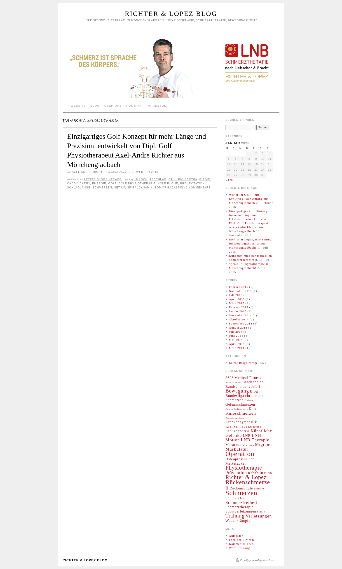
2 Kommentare (198, 187)
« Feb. (229, 179)
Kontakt (134, 105)
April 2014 (237, 344)
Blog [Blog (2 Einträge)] (254, 391)
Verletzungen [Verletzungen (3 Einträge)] (259, 516)
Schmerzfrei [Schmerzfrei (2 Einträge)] (235, 498)
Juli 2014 (236, 331)
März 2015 (236, 303)
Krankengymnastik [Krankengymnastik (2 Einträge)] (241, 422)
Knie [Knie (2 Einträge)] (253, 409)
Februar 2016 (238, 287)
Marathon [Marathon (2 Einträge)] (233, 445)
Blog (95, 105)
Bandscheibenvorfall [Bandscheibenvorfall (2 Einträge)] (242, 386)
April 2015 (237, 299)
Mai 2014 (236, 339)
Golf (112, 183)
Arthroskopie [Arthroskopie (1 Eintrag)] (233, 382)
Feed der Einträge (242, 539)
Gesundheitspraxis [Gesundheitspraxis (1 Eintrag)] (236, 409)
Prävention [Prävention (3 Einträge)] (236, 472)
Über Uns (113, 105)
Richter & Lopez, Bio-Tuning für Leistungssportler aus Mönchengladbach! (250, 243)
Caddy (72, 183)
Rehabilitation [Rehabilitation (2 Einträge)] (260, 473)
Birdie (204, 179)
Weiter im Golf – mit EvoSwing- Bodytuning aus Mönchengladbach (249, 199)
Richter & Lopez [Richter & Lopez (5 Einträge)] (246, 477)
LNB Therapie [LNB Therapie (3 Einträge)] (255, 439)
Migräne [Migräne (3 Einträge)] (263, 444)
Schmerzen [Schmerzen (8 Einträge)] (241, 492)
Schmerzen (102, 187)
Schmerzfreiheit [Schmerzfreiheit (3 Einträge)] (241, 502)
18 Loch (141, 179)
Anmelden (236, 535)
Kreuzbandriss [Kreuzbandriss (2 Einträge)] (237, 431)
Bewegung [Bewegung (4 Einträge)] (237, 391)
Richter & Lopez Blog (171, 13)
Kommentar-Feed (241, 543)
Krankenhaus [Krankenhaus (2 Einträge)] (236, 426)
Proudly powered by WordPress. (257, 560)
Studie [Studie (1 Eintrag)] (261, 511)
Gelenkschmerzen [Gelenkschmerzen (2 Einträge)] (240, 404)
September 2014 (240, 323)
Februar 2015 (238, 307)
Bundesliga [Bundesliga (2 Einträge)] (234, 395)
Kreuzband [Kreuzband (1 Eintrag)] (254, 427)
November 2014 (240, 315)
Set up (119, 187)
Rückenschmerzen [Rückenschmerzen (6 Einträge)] (247, 485)
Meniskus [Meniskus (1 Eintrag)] (248, 445)
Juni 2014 (236, 335)
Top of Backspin (169, 187)
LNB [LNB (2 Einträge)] (247, 435)
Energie (99, 183)
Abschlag (158, 179)
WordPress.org (239, 548)
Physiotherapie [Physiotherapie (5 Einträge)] (243, 468)
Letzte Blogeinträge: (103, 179)
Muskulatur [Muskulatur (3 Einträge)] (236, 449)
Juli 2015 (236, 295)
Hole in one (168, 183)
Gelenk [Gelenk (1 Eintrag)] (249, 400)
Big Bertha (187, 179)
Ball (172, 179)
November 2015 (240, 291)
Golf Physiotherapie (137, 183)
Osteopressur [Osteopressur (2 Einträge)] (236, 459)
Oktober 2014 (239, 319)
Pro (183, 183)
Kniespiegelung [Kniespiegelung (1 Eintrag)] (234, 418)
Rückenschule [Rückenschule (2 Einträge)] (241, 488)
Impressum (157, 105)
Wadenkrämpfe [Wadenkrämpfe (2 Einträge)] (238, 520)
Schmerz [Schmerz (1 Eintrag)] (259, 488)
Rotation (197, 183)
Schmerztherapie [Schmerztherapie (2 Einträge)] (239, 507)
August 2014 (238, 327)
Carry (85, 183)
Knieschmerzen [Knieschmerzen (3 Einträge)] (240, 413)
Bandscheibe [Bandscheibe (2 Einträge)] (253, 382)
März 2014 (236, 348)
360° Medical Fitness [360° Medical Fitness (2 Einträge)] (243, 378)
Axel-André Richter (89, 172)
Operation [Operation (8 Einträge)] (239, 453)
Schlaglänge (78, 187)
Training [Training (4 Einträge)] (235, 516)
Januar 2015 (237, 311)
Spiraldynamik (140, 187)
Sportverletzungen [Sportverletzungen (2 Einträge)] (240, 511)
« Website (77, 105)
